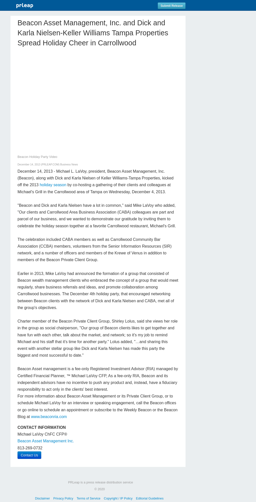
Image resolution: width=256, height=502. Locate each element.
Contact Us (29, 455)
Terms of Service (88, 498)
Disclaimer (42, 498)
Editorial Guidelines (150, 498)
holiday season (53, 185)
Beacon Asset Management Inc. (46, 441)
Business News (69, 164)
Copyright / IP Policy (118, 498)
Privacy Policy (63, 498)
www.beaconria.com (49, 417)
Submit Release (171, 6)
